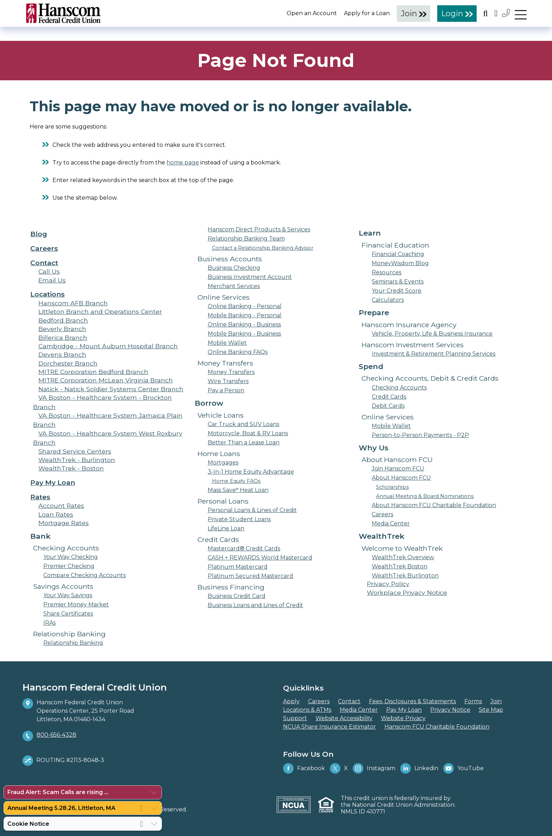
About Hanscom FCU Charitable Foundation (434, 505)
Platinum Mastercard (238, 566)
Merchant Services (234, 286)
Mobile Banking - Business (244, 333)
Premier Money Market (76, 604)
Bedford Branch (63, 320)
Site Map (491, 709)
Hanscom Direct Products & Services (259, 229)
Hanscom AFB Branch (73, 303)
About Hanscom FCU (401, 477)
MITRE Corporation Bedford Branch (93, 371)
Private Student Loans (239, 519)
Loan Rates (55, 514)
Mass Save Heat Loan (238, 490)
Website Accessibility (343, 718)
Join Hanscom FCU (398, 468)
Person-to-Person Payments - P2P (420, 435)
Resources (386, 272)
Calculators (388, 300)
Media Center (391, 523)
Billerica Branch (62, 337)
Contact (44, 262)
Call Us (49, 271)
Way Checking (70, 557)
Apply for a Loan (367, 13)
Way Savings (67, 595)
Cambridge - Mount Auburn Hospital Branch (108, 346)
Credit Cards (389, 396)
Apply (291, 701)
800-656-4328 (56, 734)
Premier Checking (68, 566)
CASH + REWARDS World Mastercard (260, 557)
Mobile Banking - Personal (245, 315)
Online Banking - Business (244, 324)
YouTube (463, 768)
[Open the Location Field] (496, 13)
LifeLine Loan (226, 528)
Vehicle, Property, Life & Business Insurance (432, 333)
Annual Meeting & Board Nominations (424, 496)
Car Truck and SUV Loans (243, 424)
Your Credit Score (396, 290)
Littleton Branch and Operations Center (100, 311)
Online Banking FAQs (238, 352)
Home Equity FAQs (236, 481)
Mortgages (223, 462)
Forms (473, 701)
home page (183, 162)
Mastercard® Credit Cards (244, 548)
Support (295, 718)
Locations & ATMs (307, 709)
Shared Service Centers (74, 451)
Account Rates (61, 505)
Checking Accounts (399, 387)
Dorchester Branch (68, 363)
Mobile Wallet (227, 342)
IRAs (49, 622)
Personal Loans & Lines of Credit (252, 510)
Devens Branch (62, 354)
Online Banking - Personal (245, 306)
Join (409, 13)
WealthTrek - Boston (71, 468)
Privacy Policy (388, 583)
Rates (40, 497)
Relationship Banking (73, 643)
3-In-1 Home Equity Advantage (251, 471)
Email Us (52, 280)
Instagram (374, 768)
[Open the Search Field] (485, 13)
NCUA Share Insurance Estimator (329, 726)
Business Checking (234, 267)
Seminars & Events (398, 281)
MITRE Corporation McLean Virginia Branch (105, 380)
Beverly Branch (62, 328)
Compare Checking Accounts (84, 575)
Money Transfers (231, 372)
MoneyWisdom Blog (400, 263)
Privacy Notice (450, 709)
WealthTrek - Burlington (76, 459)
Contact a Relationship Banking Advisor (262, 248)
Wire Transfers (228, 381)
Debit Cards (388, 406)
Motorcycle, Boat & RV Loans (248, 433)
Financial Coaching (398, 254)
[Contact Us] (506, 13)
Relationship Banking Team (246, 238)
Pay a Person (226, 390)
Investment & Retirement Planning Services (433, 353)
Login (452, 13)
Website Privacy (403, 718)
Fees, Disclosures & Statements (412, 701)
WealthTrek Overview (403, 557)
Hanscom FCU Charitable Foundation (436, 726)
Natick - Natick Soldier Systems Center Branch (110, 389)
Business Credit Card (236, 596)
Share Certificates (68, 613)
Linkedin (419, 768)
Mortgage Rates (63, 522)
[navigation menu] (520, 13)
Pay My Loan (52, 482)
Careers (44, 248)
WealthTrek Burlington (405, 575)
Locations (47, 294)
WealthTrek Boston (399, 566)
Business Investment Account (250, 277)
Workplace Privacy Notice (407, 592)
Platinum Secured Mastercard (250, 576)
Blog (38, 234)
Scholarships (392, 487)
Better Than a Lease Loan (244, 442)
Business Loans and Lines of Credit (255, 605)
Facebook (304, 768)
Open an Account (312, 13)
